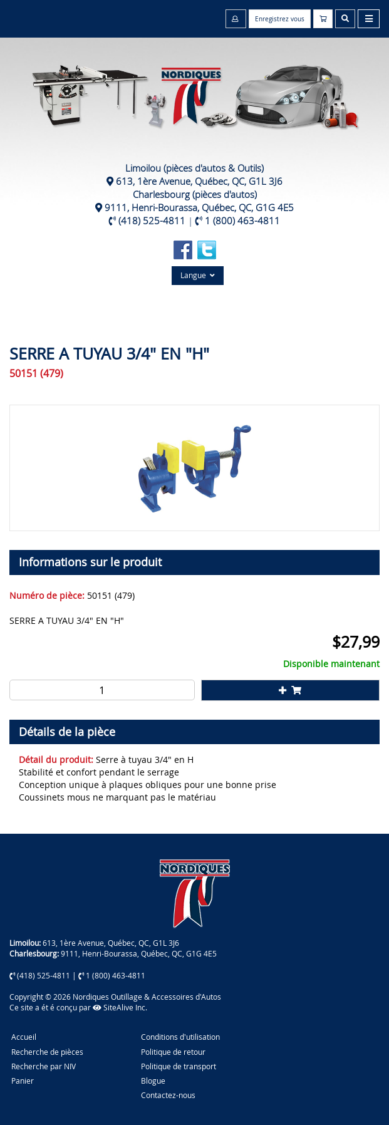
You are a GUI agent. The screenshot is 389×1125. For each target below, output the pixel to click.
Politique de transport (178, 1066)
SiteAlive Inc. (120, 1007)
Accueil (23, 1037)
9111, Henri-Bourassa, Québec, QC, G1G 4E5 (199, 207)
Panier (22, 1081)
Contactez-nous (168, 1095)
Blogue (153, 1081)
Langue (197, 275)
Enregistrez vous (279, 19)
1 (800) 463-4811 (242, 220)
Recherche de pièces (47, 1052)
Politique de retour (173, 1052)
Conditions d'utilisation (180, 1037)
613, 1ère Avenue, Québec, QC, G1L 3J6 (199, 181)
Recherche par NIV (43, 1066)
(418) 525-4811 (151, 220)
